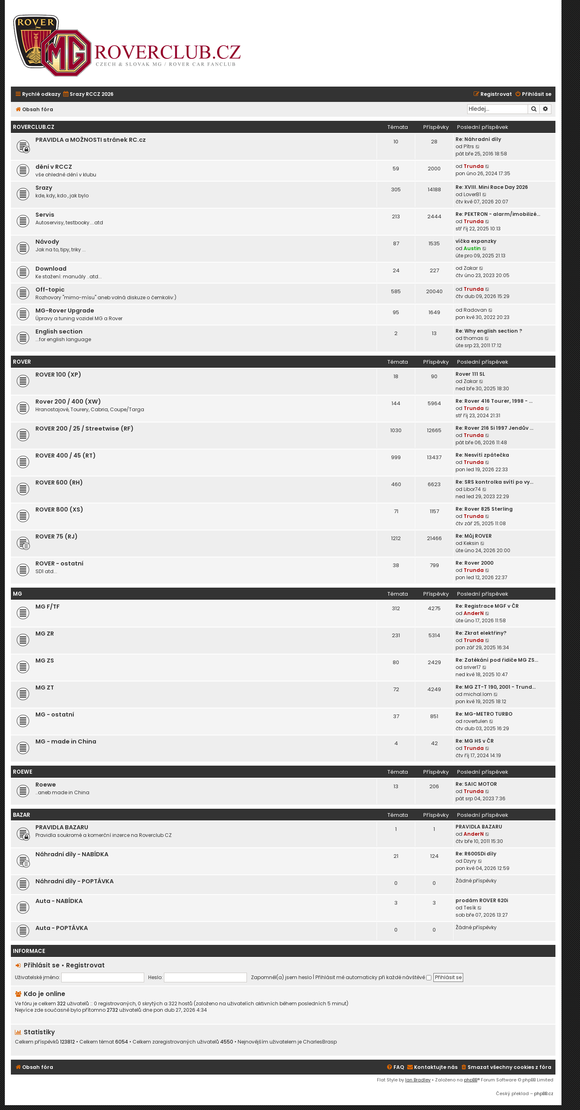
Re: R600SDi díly (476, 853)
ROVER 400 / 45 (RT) (65, 455)
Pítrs (469, 146)
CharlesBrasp (320, 1042)
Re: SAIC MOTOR (476, 784)
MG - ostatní (54, 714)
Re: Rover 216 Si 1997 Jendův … (494, 428)
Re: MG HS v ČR (475, 740)
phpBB (470, 1080)
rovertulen (476, 721)
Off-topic (49, 290)
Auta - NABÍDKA (59, 901)
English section (59, 331)
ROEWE (22, 772)
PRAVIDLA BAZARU (61, 827)
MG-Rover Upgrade (64, 310)
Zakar (471, 268)
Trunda (474, 166)
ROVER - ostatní (59, 563)
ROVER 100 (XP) (58, 375)
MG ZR (44, 634)
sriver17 (472, 667)
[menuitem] (88, 94)
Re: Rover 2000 (474, 562)
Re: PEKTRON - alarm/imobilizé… (498, 214)
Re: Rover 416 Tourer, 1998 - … (494, 401)
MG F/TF (47, 607)
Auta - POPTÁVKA (61, 928)
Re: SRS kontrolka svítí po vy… (494, 481)
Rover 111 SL (470, 374)
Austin (472, 248)
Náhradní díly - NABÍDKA (71, 854)
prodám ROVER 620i (482, 900)
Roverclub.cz (33, 127)
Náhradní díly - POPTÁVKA (74, 881)
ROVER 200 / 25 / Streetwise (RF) (84, 429)
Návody (47, 242)
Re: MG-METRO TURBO (484, 713)
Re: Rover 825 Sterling (484, 508)
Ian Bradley (418, 1080)
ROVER (22, 362)
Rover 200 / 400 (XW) (68, 402)
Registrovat (85, 965)
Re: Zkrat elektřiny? (481, 633)
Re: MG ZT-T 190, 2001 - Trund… (496, 686)
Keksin (471, 543)
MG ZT (44, 687)
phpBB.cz (543, 1093)
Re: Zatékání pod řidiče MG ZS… (497, 659)
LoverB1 (472, 194)
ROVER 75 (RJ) (56, 536)
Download (50, 269)
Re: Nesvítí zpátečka (482, 454)
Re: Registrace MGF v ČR (487, 606)
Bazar (21, 815)
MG (17, 594)
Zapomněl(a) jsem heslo (281, 977)
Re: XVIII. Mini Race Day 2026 (492, 187)
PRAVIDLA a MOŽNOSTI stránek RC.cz (90, 140)
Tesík (470, 907)
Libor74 (472, 489)
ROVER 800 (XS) (59, 509)
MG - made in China (65, 741)
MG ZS (44, 660)
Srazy (43, 188)
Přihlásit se (42, 965)
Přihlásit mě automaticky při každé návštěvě (373, 977)
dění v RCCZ (53, 167)
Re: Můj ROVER (474, 535)
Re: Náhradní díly (478, 139)
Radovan (475, 309)
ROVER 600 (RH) (59, 482)
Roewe (45, 785)
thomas (473, 338)
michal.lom (478, 694)
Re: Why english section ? (489, 330)
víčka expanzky (476, 241)
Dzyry (470, 860)
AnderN (474, 613)
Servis (44, 215)
